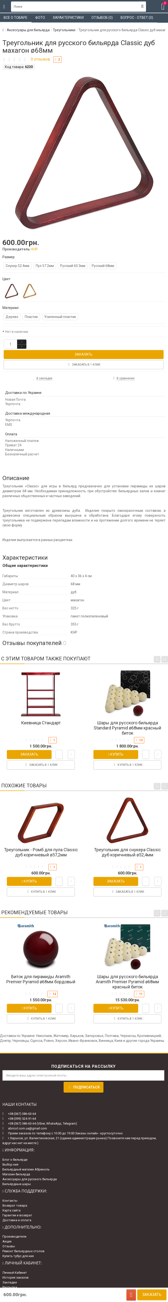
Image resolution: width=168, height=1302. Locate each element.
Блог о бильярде (14, 1159)
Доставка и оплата (16, 1220)
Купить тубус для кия (18, 1256)
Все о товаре (15, 18)
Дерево (12, 317)
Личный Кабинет (14, 1272)
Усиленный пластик (60, 317)
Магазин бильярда (16, 1174)
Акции (6, 1241)
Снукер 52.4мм (17, 266)
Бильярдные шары (16, 1184)
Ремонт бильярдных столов (23, 1251)
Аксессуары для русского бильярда (29, 1179)
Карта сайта (11, 1210)
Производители (14, 1236)
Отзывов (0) (102, 18)
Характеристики (68, 18)
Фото (40, 18)
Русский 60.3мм (72, 266)
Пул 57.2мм (45, 266)
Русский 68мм (103, 266)
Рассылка (9, 1287)
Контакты (9, 1200)
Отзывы (8, 1246)
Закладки (9, 1282)
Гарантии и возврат (17, 1215)
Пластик (31, 317)
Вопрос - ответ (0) (137, 18)
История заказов (15, 1277)
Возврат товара (14, 1205)
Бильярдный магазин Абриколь (26, 1169)
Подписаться (83, 1087)
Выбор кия (10, 1164)
